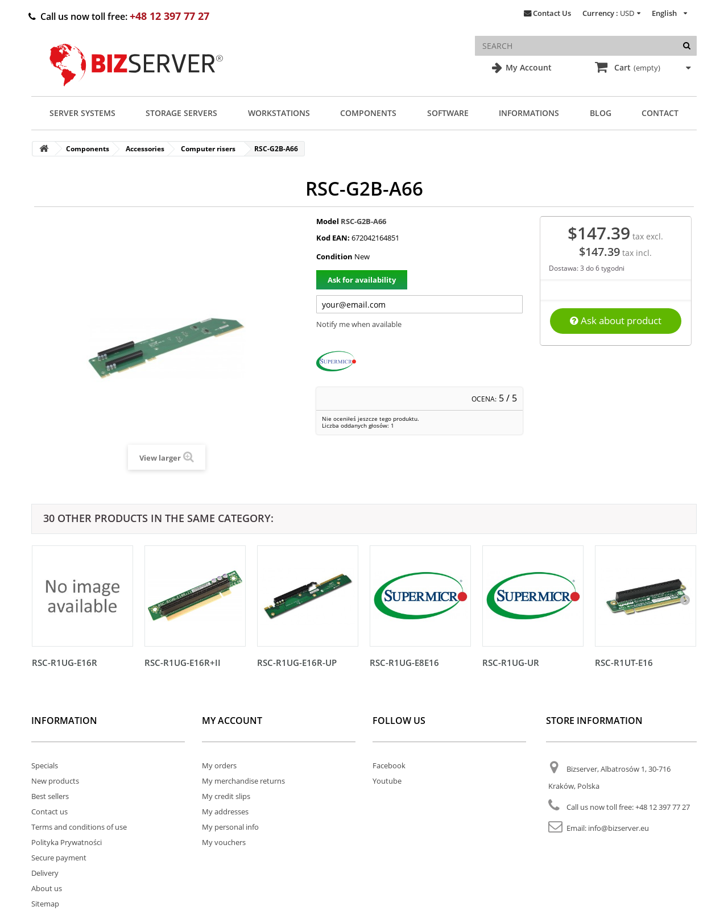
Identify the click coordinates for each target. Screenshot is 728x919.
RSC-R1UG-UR (510, 662)
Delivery (45, 873)
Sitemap (45, 904)
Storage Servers (181, 112)
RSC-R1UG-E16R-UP (297, 662)
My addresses (225, 811)
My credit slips (226, 796)
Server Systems (82, 112)
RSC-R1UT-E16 (624, 662)
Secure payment (58, 857)
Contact (660, 112)
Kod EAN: (333, 238)
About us (46, 888)
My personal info (230, 827)
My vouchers (224, 842)
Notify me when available (359, 324)
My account (232, 720)
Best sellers (50, 796)
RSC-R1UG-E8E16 (404, 662)
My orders (219, 765)
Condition (334, 256)
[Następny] (684, 599)
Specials (44, 765)
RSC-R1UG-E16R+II (182, 662)
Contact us (49, 811)
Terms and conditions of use (79, 827)
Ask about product (615, 320)
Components (368, 112)
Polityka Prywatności (66, 842)
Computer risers (208, 149)
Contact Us (552, 13)
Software (448, 112)
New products (55, 781)
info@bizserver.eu (618, 828)
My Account (527, 67)
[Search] (687, 46)
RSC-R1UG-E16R (64, 662)
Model (327, 221)
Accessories (145, 149)
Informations (529, 112)
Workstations (279, 112)
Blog (600, 112)
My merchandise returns (243, 781)
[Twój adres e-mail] (419, 304)
